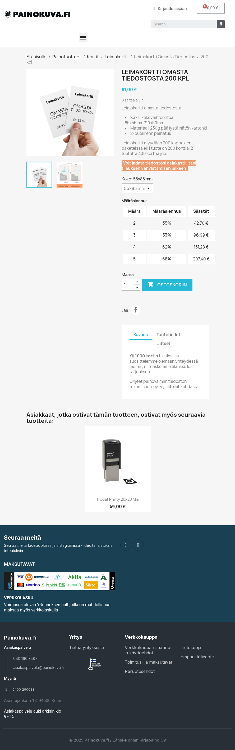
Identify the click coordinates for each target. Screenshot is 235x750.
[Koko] (137, 188)
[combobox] (182, 24)
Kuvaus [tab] (140, 335)
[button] (211, 8)
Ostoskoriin (167, 284)
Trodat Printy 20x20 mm (117, 499)
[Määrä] (128, 285)
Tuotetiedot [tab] (168, 335)
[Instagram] (138, 545)
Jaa (135, 309)
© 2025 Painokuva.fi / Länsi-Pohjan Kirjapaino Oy (117, 740)
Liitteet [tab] (163, 343)
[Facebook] (125, 545)
